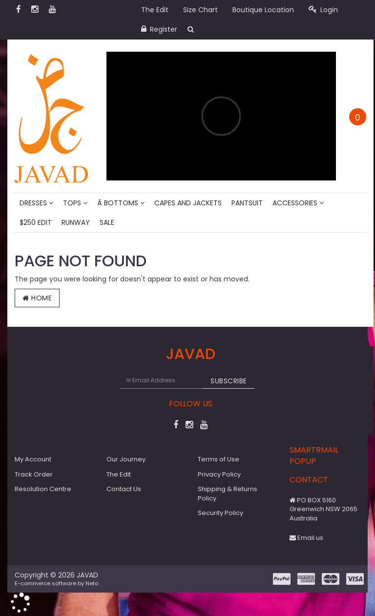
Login (323, 10)
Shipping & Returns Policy (227, 493)
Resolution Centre (43, 489)
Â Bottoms (121, 203)
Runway (76, 222)
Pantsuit (247, 203)
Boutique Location (263, 10)
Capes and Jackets (188, 203)
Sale (107, 222)
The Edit (154, 10)
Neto (91, 583)
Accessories (298, 203)
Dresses (36, 203)
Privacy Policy (219, 474)
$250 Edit (36, 222)
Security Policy (220, 512)
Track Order (34, 474)
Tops (75, 203)
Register (159, 29)
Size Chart (200, 10)
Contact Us (123, 489)
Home (37, 298)
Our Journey (126, 459)
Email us (306, 537)
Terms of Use (218, 459)
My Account (33, 459)
